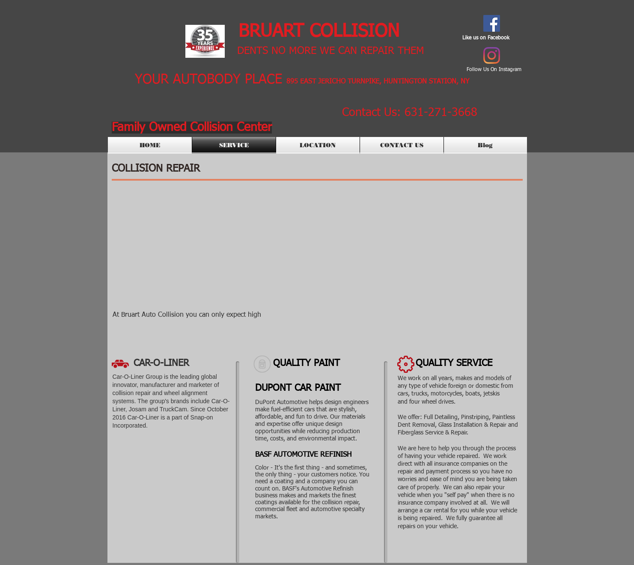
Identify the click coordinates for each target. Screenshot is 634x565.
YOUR (152, 79)
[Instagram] (491, 55)
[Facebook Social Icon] (491, 23)
